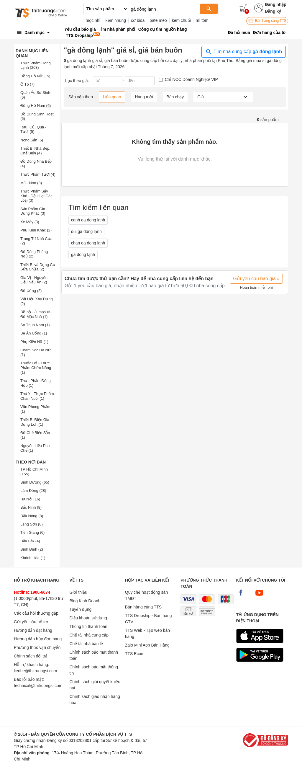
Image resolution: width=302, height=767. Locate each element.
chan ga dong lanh (88, 243)
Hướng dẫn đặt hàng (33, 630)
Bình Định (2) (31, 549)
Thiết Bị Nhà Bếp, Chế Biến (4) (35, 150)
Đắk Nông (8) (31, 516)
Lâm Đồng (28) (33, 490)
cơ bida (138, 20)
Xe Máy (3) (29, 222)
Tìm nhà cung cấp (243, 52)
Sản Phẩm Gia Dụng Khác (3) (32, 211)
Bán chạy (175, 96)
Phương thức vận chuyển (37, 647)
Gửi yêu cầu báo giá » (256, 278)
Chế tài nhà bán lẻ (86, 643)
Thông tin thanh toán (88, 626)
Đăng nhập (275, 4)
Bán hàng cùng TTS (267, 21)
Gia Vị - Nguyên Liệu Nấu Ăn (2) (33, 280)
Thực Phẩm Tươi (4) (37, 174)
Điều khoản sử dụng (88, 618)
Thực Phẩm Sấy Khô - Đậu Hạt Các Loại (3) (36, 196)
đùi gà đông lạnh (86, 231)
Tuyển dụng (80, 609)
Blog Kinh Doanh (84, 600)
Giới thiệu (78, 592)
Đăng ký (273, 11)
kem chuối (181, 20)
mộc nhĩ (93, 20)
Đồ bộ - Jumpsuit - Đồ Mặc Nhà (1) (36, 314)
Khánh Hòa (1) (32, 558)
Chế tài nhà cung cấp (89, 635)
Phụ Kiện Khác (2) (36, 230)
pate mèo (158, 20)
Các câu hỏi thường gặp (36, 613)
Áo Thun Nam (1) (35, 325)
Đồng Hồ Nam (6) (35, 105)
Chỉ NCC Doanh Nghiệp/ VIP (191, 79)
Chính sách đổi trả (30, 656)
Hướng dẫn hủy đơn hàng (38, 639)
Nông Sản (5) (31, 140)
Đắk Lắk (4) (30, 541)
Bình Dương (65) (34, 482)
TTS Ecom (135, 653)
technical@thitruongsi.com (38, 685)
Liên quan (112, 96)
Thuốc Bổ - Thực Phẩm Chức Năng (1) (35, 367)
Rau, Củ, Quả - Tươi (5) (33, 129)
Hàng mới (144, 96)
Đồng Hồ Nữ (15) (35, 76)
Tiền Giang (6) (32, 532)
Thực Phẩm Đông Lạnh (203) (35, 65)
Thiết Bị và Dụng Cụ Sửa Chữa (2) (37, 267)
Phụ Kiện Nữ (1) (34, 342)
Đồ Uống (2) (31, 290)
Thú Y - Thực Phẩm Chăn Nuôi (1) (37, 396)
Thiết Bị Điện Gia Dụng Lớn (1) (34, 422)
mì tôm (202, 20)
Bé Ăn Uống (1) (33, 333)
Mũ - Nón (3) (31, 183)
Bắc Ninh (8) (31, 507)
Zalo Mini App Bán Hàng (147, 645)
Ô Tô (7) (27, 84)
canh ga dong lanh (88, 220)
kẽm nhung (116, 20)
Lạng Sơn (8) (31, 524)
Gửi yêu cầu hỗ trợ (31, 621)
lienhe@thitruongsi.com (35, 670)
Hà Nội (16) (30, 499)
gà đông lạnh (83, 254)
